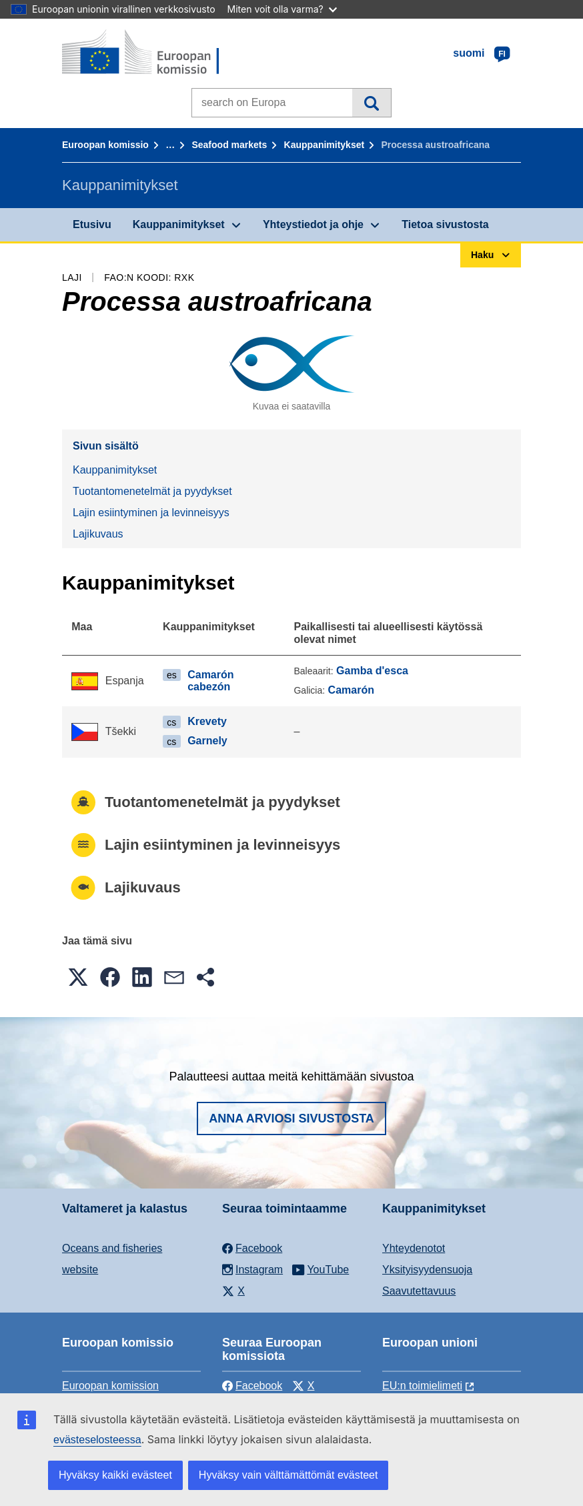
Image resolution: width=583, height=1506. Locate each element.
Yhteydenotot (413, 1248)
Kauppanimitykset (324, 144)
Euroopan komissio (105, 144)
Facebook (252, 1385)
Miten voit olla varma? (282, 9)
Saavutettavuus (419, 1291)
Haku (371, 103)
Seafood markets (229, 144)
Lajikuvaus (98, 534)
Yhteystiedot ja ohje (313, 224)
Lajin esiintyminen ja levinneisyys (151, 512)
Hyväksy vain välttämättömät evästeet (288, 1475)
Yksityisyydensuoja (427, 1269)
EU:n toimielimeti (422, 1385)
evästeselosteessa (97, 1439)
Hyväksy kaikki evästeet (115, 1475)
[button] (78, 977)
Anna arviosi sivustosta (291, 1118)
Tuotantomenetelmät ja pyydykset (152, 491)
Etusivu (92, 224)
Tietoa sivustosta (445, 224)
